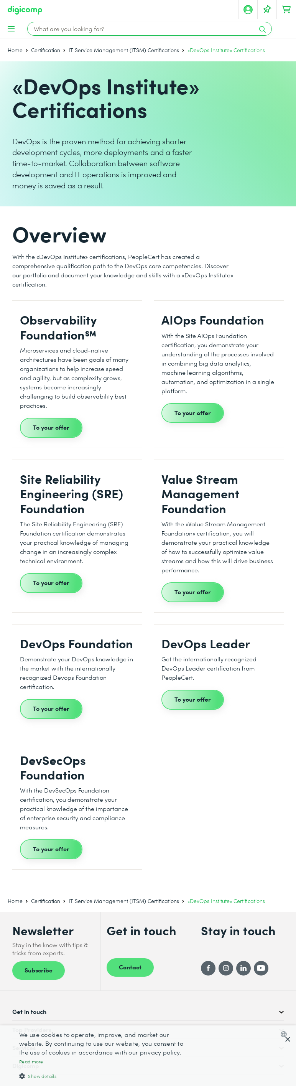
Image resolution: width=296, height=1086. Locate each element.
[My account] (248, 9)
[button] (101, 1075)
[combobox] (285, 1034)
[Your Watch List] (267, 9)
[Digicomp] (25, 10)
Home (15, 50)
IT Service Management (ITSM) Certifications (124, 50)
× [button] (287, 1040)
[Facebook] (208, 968)
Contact (130, 966)
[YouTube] (261, 968)
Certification (45, 50)
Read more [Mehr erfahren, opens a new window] (31, 1061)
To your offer (51, 427)
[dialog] (148, 1055)
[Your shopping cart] (286, 9)
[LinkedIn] (243, 968)
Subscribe (39, 970)
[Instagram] (226, 968)
